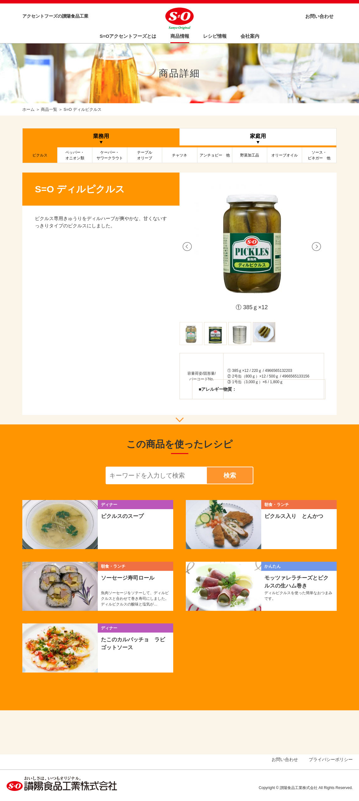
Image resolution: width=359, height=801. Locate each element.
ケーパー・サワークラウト (110, 155)
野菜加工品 (249, 155)
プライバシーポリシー (331, 759)
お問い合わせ (319, 16)
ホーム (28, 109)
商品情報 (179, 36)
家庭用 (258, 136)
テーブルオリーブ (144, 155)
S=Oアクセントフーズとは (128, 36)
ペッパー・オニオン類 (74, 155)
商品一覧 (49, 109)
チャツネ (179, 155)
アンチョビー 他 (215, 155)
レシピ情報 (215, 36)
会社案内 (249, 36)
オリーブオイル (284, 155)
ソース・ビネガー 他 (319, 155)
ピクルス (39, 155)
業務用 (101, 136)
